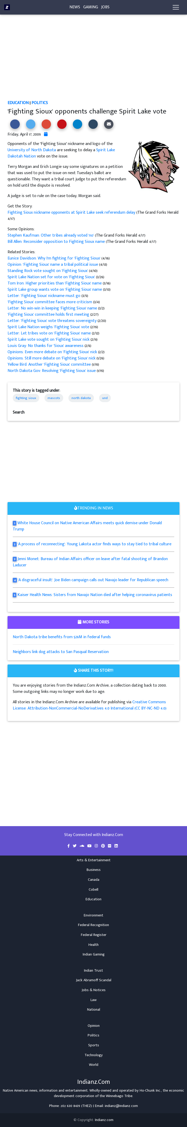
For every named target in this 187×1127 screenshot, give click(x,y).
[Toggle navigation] (176, 8)
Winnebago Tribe (119, 1096)
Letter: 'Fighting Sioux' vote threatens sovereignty (53, 320)
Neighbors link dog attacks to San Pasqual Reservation (61, 651)
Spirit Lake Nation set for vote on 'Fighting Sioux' (52, 277)
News (74, 8)
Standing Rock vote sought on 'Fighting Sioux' (48, 270)
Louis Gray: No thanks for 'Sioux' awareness (46, 345)
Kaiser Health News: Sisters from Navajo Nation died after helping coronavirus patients (94, 594)
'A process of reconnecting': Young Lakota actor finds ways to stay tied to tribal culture (94, 544)
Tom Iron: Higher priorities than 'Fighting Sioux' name (55, 283)
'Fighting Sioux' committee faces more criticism (50, 302)
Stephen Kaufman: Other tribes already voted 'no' (51, 235)
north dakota (81, 398)
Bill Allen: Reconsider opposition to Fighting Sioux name (56, 241)
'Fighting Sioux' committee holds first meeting (49, 314)
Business (94, 870)
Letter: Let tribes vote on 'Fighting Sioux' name (50, 333)
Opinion (94, 1026)
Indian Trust (93, 970)
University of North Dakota (32, 150)
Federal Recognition (93, 925)
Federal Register (93, 935)
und (105, 398)
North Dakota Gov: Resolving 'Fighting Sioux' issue (52, 370)
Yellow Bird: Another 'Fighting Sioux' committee (50, 364)
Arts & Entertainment (94, 860)
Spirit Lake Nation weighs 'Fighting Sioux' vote (49, 327)
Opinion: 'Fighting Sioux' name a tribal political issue (53, 264)
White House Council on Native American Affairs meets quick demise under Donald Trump (87, 526)
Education (18, 102)
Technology (94, 1055)
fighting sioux (26, 398)
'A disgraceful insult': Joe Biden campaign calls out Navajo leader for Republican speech (93, 580)
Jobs (105, 8)
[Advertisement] (93, 61)
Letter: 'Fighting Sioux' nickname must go (44, 295)
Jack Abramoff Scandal (93, 980)
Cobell (93, 890)
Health (93, 945)
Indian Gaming (94, 954)
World (93, 1065)
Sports (93, 1045)
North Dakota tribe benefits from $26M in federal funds (62, 637)
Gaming (90, 8)
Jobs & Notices (94, 990)
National (93, 1009)
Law (93, 1000)
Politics (39, 102)
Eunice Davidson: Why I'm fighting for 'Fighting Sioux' (54, 258)
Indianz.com (104, 1120)
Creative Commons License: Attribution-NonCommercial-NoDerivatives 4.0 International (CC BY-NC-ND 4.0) (89, 705)
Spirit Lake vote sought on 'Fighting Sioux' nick (49, 339)
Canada (93, 880)
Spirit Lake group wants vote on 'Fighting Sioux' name (55, 289)
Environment (93, 915)
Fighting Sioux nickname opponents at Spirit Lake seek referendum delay (72, 212)
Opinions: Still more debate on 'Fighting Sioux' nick (52, 358)
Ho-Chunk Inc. (150, 1090)
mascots (54, 398)
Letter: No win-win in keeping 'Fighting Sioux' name (53, 308)
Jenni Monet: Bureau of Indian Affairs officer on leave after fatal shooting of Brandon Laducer (90, 562)
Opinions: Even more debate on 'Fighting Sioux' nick (53, 352)
